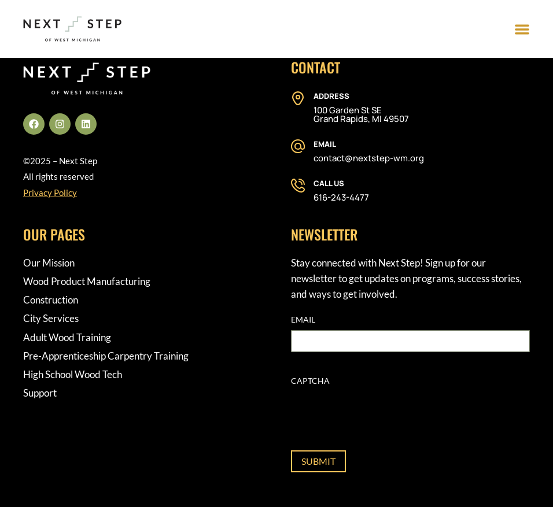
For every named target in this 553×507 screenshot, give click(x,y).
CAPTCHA (310, 381)
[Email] (298, 146)
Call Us (329, 183)
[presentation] (379, 413)
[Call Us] (298, 186)
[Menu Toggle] (522, 29)
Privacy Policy (50, 192)
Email (325, 144)
